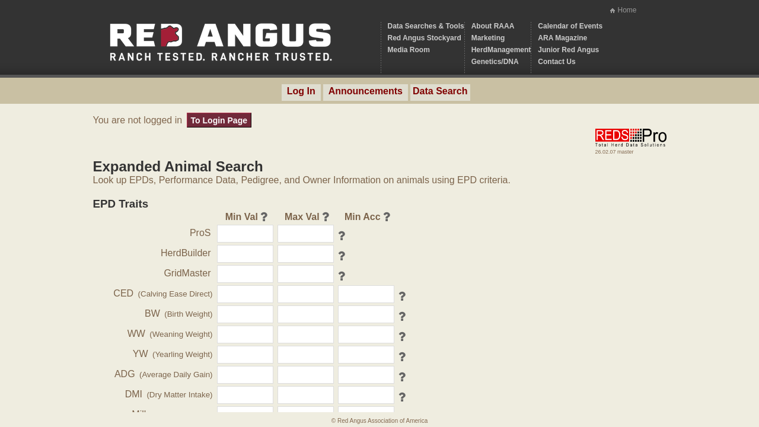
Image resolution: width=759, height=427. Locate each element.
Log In (301, 91)
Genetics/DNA (495, 62)
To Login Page (219, 120)
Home (626, 10)
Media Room (409, 50)
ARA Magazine (562, 38)
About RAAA (493, 26)
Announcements (366, 91)
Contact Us (556, 62)
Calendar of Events (570, 26)
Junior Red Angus (568, 50)
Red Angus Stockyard (424, 38)
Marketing (488, 38)
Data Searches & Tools (426, 26)
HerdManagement (501, 50)
